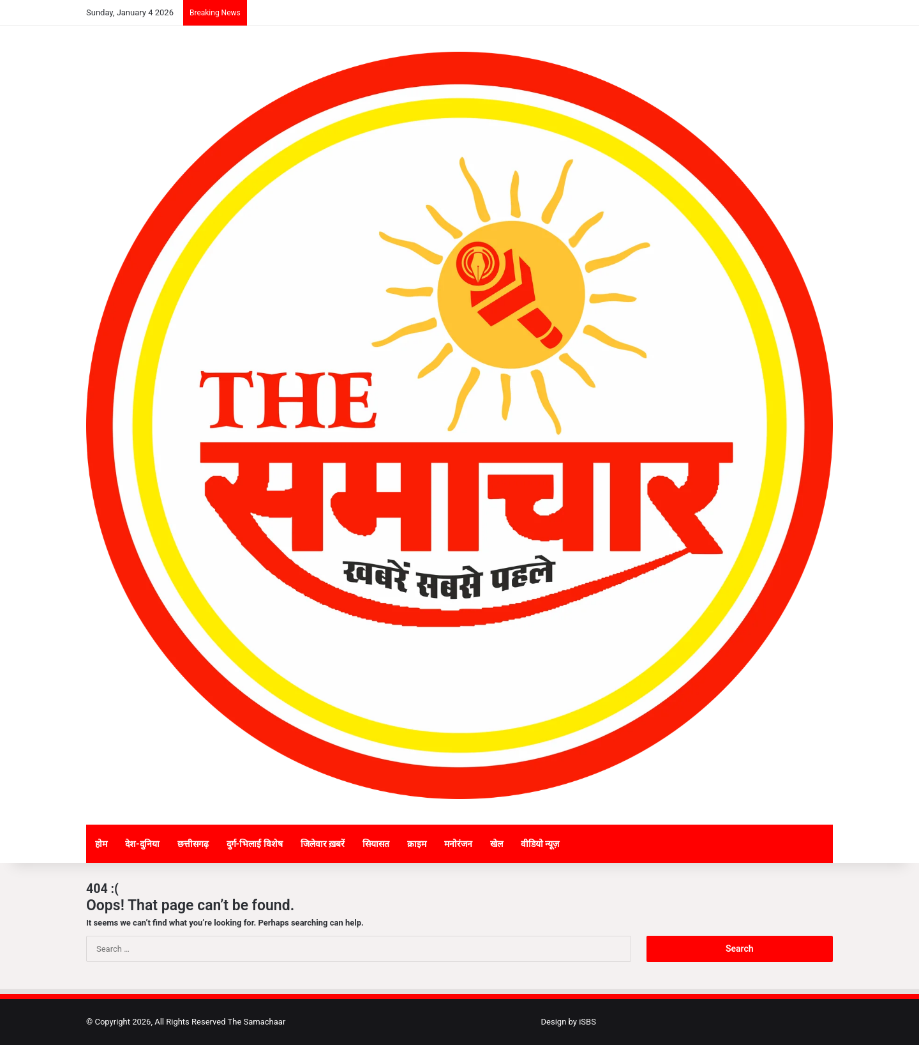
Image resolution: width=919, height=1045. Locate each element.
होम (101, 844)
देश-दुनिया (142, 844)
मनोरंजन (458, 844)
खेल (496, 844)
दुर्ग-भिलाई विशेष (255, 844)
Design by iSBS (568, 1021)
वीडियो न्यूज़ (540, 844)
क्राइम (416, 844)
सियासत (375, 844)
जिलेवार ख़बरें (323, 844)
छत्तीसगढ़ (193, 844)
